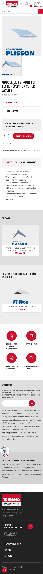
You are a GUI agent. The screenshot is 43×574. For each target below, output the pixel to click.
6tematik (11, 569)
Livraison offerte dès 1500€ (31, 367)
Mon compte (27, 4)
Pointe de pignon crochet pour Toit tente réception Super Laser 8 (20, 249)
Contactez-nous (8, 513)
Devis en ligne (31, 344)
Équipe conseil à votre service (11, 367)
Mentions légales (17, 567)
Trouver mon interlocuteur (15, 126)
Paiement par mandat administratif (11, 346)
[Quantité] (4, 136)
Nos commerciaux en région (13, 510)
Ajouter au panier (23, 136)
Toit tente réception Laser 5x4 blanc (22, 307)
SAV (20, 513)
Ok (32, 403)
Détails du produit (28, 162)
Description (12, 162)
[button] (5, 570)
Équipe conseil (8, 516)
